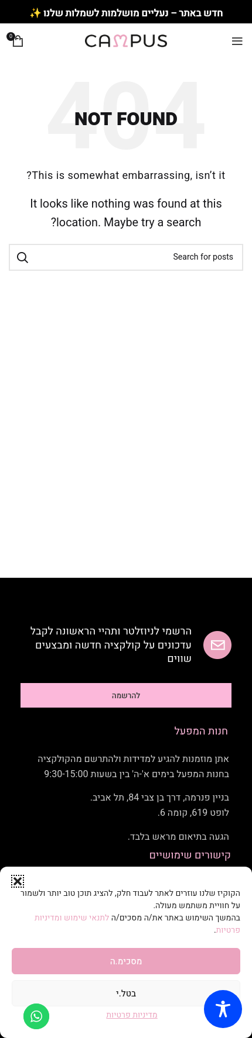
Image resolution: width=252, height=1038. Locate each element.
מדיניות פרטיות (131, 1015)
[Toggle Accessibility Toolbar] (223, 1009)
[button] (17, 881)
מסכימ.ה (126, 961)
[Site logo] (126, 41)
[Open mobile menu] (237, 41)
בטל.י (126, 993)
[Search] (126, 257)
